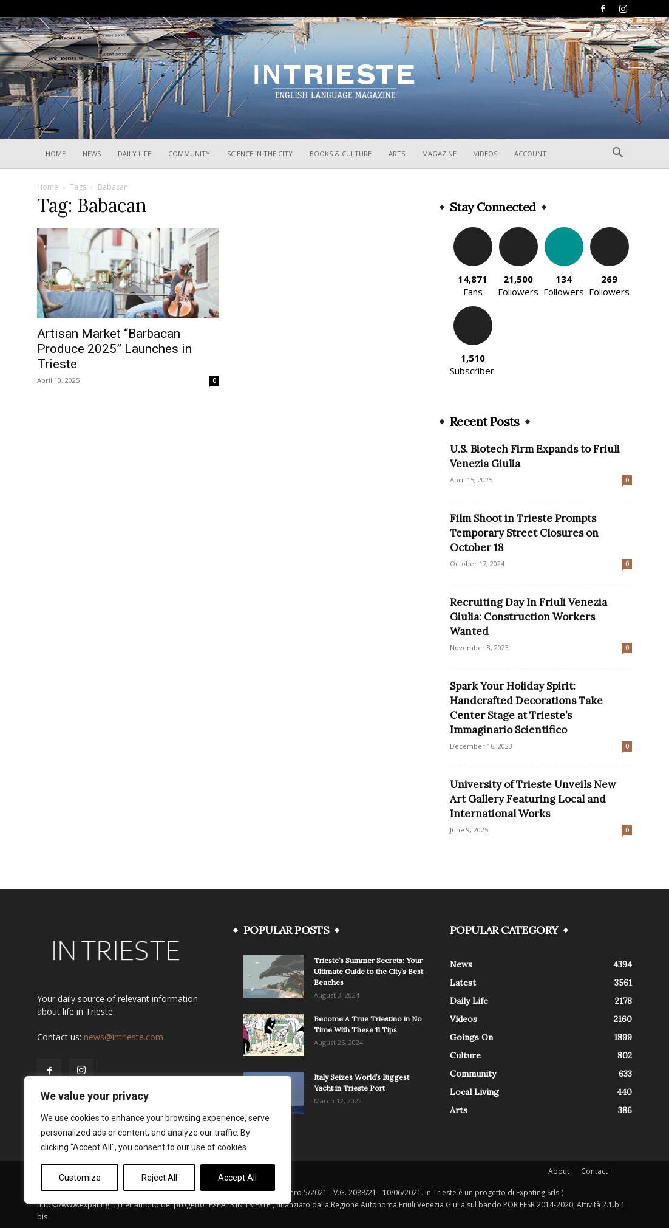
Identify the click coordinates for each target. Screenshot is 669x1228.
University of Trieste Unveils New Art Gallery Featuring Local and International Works (533, 799)
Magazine (439, 153)
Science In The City (260, 153)
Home (56, 153)
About (558, 1171)
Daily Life (134, 153)
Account (530, 153)
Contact (594, 1171)
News (92, 153)
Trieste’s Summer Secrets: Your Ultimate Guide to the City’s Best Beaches (368, 971)
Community (189, 153)
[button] (617, 154)
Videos (485, 153)
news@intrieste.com (123, 1037)
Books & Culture (341, 153)
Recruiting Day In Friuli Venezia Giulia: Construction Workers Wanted (528, 616)
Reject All (159, 1177)
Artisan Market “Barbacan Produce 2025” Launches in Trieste (114, 348)
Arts (397, 153)
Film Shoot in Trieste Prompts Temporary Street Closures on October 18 (524, 533)
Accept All (237, 1177)
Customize (80, 1177)
